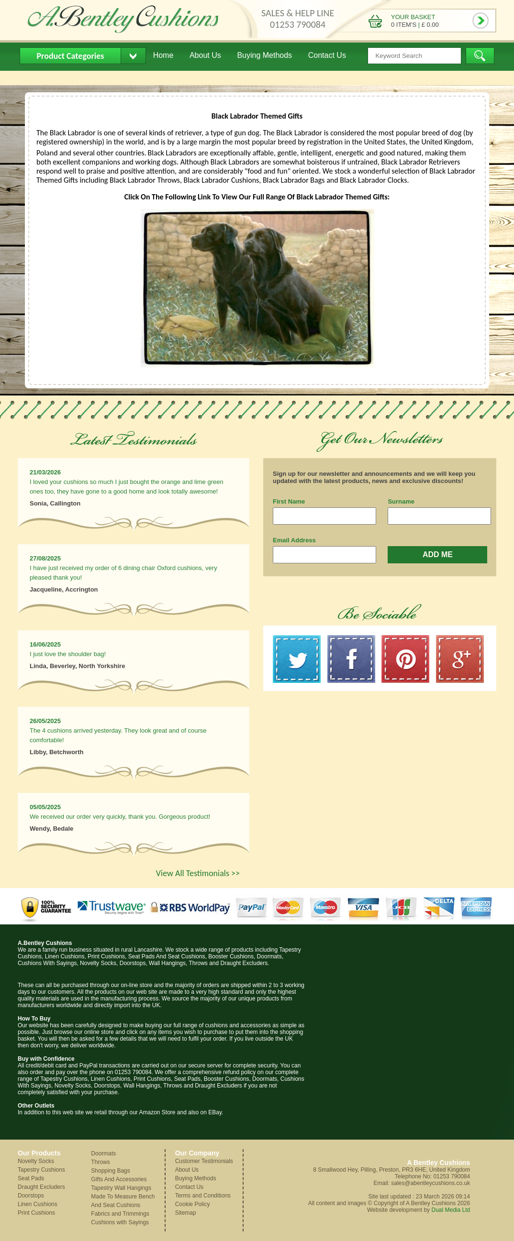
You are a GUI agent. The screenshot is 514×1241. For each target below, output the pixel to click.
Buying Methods (264, 55)
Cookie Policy (192, 1204)
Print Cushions (36, 1212)
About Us (205, 55)
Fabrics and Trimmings (120, 1213)
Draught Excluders (41, 1187)
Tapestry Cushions (41, 1169)
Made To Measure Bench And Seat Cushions (123, 1200)
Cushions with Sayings (120, 1222)
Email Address (294, 540)
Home (163, 55)
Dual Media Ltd (450, 1210)
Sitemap (185, 1212)
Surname (401, 501)
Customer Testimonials (204, 1161)
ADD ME (438, 554)
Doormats (103, 1153)
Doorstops (31, 1195)
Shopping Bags (110, 1170)
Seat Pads (31, 1178)
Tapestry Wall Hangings (121, 1188)
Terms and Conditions (203, 1195)
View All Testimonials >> (198, 873)
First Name (289, 501)
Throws (100, 1162)
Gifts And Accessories (118, 1179)
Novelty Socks (36, 1161)
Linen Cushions (37, 1204)
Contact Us (327, 55)
